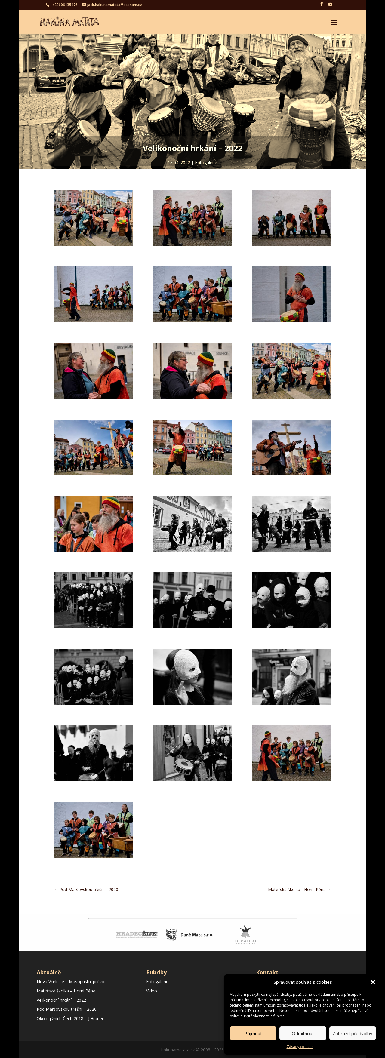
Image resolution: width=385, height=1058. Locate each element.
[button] (373, 982)
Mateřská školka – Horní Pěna (66, 991)
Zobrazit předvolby (352, 1033)
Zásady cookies (300, 1046)
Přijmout (253, 1033)
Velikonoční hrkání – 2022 (61, 1000)
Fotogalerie (206, 162)
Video (151, 991)
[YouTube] (330, 6)
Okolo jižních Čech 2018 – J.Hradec (70, 1018)
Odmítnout (303, 1033)
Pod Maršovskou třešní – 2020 (67, 1009)
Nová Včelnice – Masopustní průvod (72, 981)
